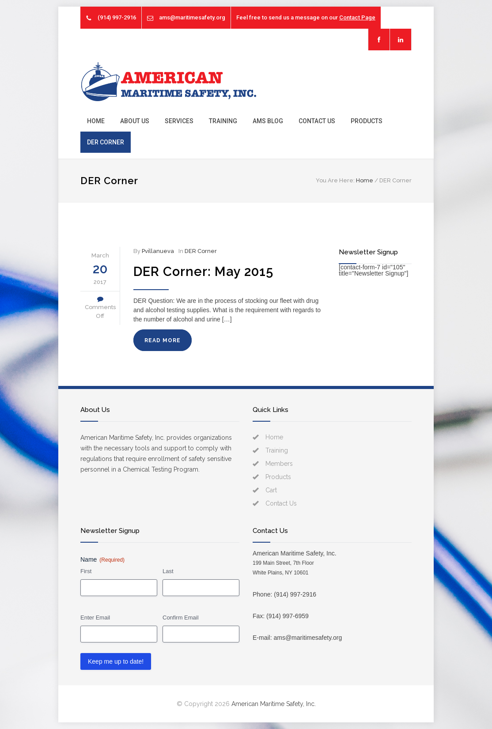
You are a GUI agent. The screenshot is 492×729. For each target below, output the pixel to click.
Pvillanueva (158, 251)
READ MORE (162, 340)
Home (96, 121)
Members (279, 463)
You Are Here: (335, 180)
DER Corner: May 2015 (203, 271)
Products (366, 121)
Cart (271, 490)
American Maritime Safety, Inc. (273, 703)
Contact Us (317, 121)
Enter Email (95, 617)
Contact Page (357, 17)
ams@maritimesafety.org (192, 17)
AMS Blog (268, 121)
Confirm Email (181, 617)
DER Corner (105, 142)
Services (179, 121)
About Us (134, 121)
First (85, 571)
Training (223, 121)
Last (168, 571)
